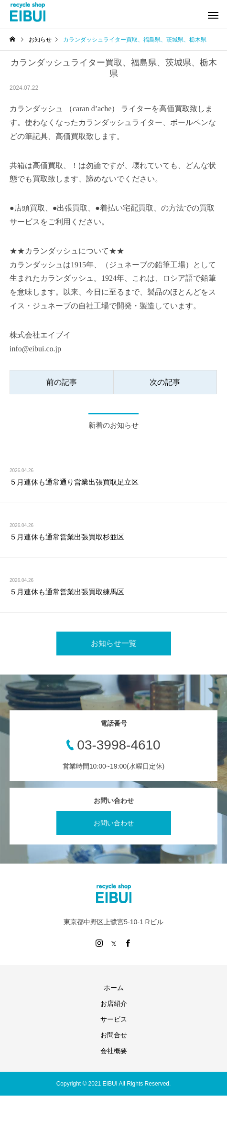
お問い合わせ (114, 823)
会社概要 (113, 1051)
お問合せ (113, 1035)
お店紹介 (113, 1003)
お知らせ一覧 (114, 643)
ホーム (114, 988)
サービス (113, 1019)
